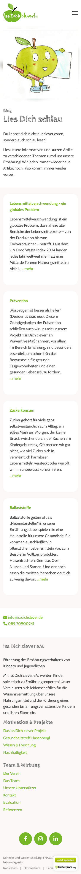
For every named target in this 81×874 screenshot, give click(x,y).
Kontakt (9, 795)
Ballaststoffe (20, 507)
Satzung (51, 868)
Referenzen (12, 809)
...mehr (27, 268)
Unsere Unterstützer (19, 787)
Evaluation (12, 802)
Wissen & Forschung (19, 745)
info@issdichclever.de (23, 617)
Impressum (10, 868)
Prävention (19, 300)
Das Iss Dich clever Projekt (24, 730)
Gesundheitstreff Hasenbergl (26, 738)
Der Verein (12, 773)
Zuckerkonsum (22, 410)
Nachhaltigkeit (15, 752)
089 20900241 (18, 623)
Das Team (11, 780)
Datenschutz (32, 868)
